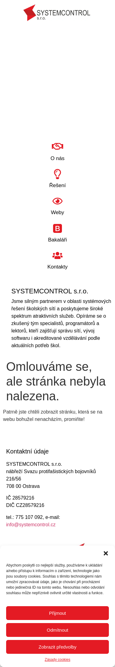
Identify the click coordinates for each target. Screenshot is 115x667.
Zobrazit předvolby (57, 646)
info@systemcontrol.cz (31, 524)
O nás (57, 158)
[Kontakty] (57, 255)
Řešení (57, 185)
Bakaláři (57, 240)
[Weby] (57, 201)
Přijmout (57, 613)
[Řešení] (57, 174)
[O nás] (57, 146)
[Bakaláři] (57, 228)
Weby (57, 212)
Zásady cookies (57, 659)
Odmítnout (57, 630)
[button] (106, 553)
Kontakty (57, 267)
